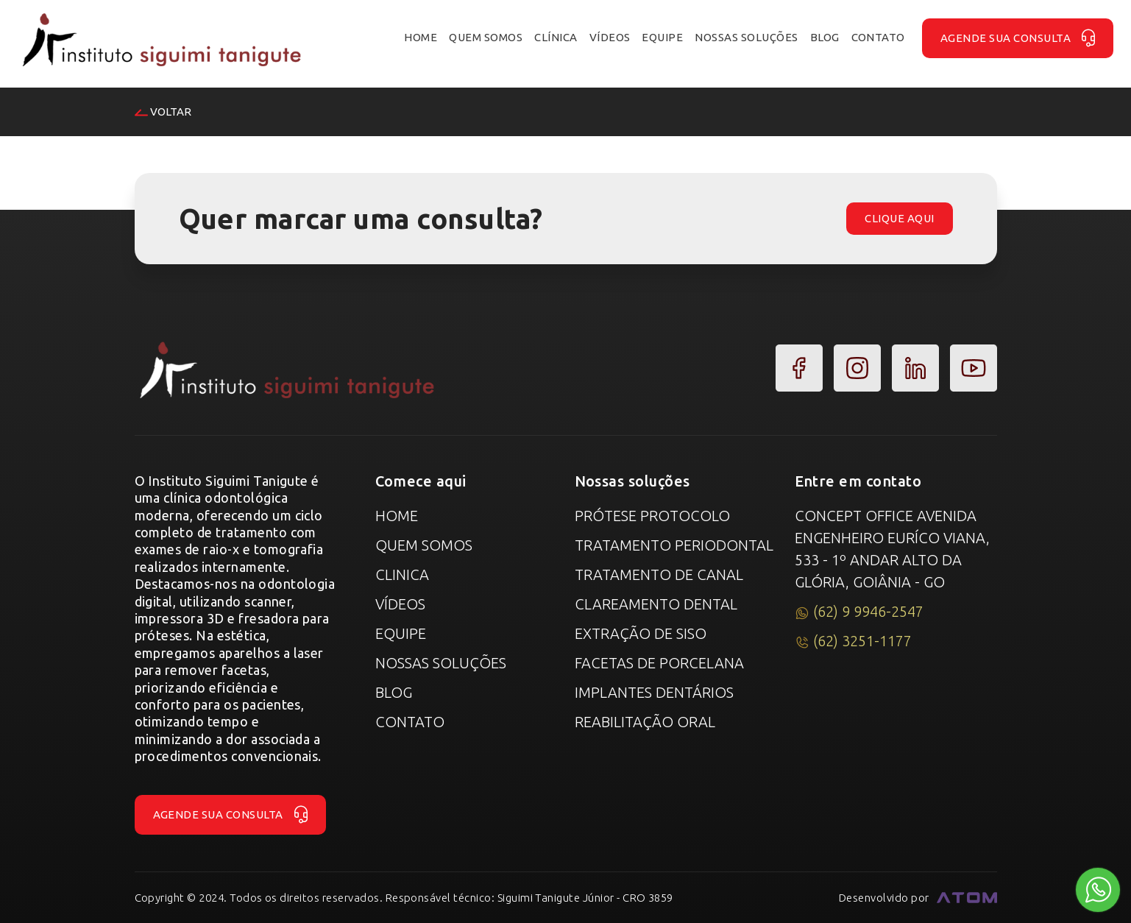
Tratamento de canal (659, 574)
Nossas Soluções (440, 662)
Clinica (402, 574)
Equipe (400, 633)
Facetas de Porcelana (659, 662)
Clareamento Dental (656, 603)
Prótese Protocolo (652, 515)
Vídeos (400, 603)
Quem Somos (423, 545)
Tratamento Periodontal (674, 545)
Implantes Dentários (654, 692)
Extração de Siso (640, 633)
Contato (409, 721)
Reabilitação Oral (645, 721)
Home (396, 515)
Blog (393, 692)
